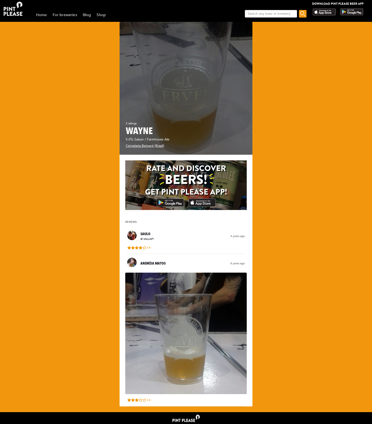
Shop (101, 15)
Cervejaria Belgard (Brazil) (145, 146)
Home (41, 15)
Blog (87, 15)
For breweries (65, 15)
